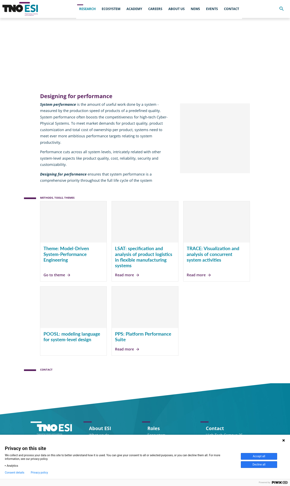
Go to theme (57, 277)
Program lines (89, 35)
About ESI (100, 428)
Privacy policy (39, 472)
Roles (153, 428)
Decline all (259, 464)
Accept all (259, 456)
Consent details (14, 472)
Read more (127, 277)
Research (63, 35)
